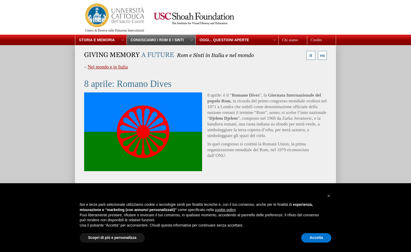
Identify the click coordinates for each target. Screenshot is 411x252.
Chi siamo (290, 40)
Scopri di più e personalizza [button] (112, 237)
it (311, 55)
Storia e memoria (97, 40)
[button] (329, 196)
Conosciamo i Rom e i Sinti (157, 40)
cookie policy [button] (225, 210)
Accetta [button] (316, 237)
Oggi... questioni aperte (224, 40)
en (322, 55)
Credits (316, 40)
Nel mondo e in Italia (108, 67)
